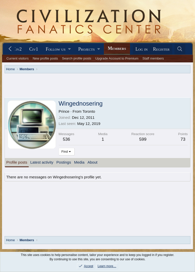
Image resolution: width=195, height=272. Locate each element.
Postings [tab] (63, 162)
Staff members (153, 58)
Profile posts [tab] (16, 162)
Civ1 (33, 49)
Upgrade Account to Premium (116, 58)
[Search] (179, 49)
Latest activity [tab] (41, 162)
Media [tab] (79, 162)
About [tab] (93, 162)
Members (117, 48)
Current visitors (17, 58)
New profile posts (45, 58)
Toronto (89, 111)
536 (66, 139)
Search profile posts (76, 58)
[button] (58, 49)
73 (183, 139)
